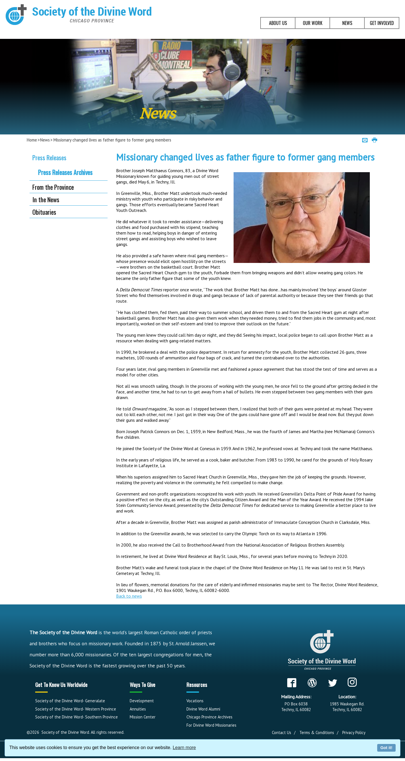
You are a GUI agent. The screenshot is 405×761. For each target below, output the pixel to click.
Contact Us (281, 732)
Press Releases (49, 157)
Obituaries (44, 211)
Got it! (386, 747)
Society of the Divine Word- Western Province (75, 709)
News (45, 140)
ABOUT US (278, 23)
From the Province (53, 186)
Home (32, 140)
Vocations (194, 700)
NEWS (347, 23)
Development (142, 700)
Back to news (129, 596)
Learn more (184, 747)
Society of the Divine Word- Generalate (70, 700)
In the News (45, 199)
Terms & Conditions (316, 732)
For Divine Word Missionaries (211, 725)
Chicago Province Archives (209, 717)
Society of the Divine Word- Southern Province (76, 717)
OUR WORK (312, 23)
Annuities (138, 709)
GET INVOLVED (382, 23)
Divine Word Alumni (203, 709)
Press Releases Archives (65, 172)
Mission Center (143, 717)
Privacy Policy (354, 732)
